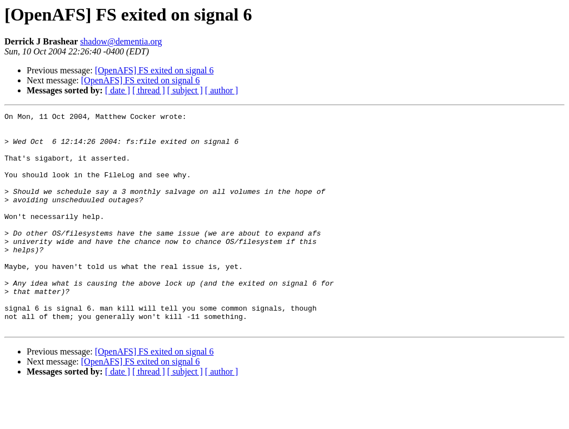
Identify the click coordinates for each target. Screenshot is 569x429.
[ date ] (117, 90)
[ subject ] (185, 90)
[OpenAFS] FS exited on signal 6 (154, 70)
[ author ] (221, 90)
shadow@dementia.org (121, 41)
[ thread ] (148, 90)
